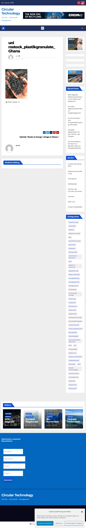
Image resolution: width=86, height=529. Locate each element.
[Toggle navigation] (42, 28)
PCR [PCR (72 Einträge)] (70, 345)
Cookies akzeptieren (45, 523)
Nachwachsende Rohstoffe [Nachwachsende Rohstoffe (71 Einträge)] (74, 341)
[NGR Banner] (75, 44)
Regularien (8, 416)
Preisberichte (29, 416)
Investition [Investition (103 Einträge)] (72, 302)
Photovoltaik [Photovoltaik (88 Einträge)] (73, 349)
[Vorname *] (13, 451)
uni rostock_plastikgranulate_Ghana (31, 46)
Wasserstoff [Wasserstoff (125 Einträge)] (73, 388)
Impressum (72, 179)
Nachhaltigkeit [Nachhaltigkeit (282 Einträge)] (73, 336)
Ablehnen (58, 523)
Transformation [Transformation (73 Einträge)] (74, 373)
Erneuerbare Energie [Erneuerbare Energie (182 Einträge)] (73, 294)
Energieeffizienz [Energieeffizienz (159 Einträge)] (74, 278)
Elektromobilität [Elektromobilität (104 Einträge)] (74, 274)
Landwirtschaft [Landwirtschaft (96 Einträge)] (74, 325)
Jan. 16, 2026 (52, 425)
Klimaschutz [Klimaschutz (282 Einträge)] (73, 306)
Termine (71, 196)
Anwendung (8, 413)
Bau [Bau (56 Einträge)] (70, 237)
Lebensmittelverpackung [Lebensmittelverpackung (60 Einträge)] (77, 329)
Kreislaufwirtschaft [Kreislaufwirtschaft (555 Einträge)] (75, 317)
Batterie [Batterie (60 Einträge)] (71, 230)
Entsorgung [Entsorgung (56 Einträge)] (72, 289)
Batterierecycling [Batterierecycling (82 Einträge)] (74, 233)
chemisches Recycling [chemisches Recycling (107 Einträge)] (73, 257)
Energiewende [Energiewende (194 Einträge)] (73, 286)
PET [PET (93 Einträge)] (75, 345)
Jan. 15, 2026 (73, 425)
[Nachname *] (14, 458)
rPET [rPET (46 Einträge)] (79, 364)
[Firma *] (14, 466)
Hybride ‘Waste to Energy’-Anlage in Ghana (39, 137)
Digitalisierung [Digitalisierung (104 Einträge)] (73, 271)
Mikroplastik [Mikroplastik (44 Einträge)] (73, 332)
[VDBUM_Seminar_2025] (75, 76)
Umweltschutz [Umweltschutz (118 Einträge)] (73, 377)
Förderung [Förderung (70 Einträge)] (72, 299)
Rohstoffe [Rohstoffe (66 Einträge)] (72, 364)
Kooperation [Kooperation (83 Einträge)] (73, 314)
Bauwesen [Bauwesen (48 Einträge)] (72, 244)
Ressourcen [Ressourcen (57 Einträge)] (72, 353)
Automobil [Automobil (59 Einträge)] (72, 226)
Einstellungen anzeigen (73, 523)
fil (19, 56)
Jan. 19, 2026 (11, 425)
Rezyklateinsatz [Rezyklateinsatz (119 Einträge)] (74, 360)
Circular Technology (10, 11)
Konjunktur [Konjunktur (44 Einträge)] (72, 310)
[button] (82, 512)
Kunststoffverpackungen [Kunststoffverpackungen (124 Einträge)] (77, 321)
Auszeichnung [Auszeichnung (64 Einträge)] (73, 222)
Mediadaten (72, 184)
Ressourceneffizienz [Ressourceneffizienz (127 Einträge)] (75, 357)
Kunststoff (28, 413)
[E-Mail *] (13, 473)
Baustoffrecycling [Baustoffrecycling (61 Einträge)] (74, 241)
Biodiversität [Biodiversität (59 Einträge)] (73, 252)
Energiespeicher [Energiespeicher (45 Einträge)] (74, 282)
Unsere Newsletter (75, 207)
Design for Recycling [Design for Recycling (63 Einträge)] (72, 266)
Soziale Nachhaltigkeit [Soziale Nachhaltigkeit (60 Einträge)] (73, 369)
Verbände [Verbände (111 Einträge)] (72, 381)
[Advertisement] (32, 117)
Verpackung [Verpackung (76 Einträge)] (73, 385)
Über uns (71, 202)
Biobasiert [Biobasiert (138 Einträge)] (72, 248)
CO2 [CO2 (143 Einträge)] (70, 261)
